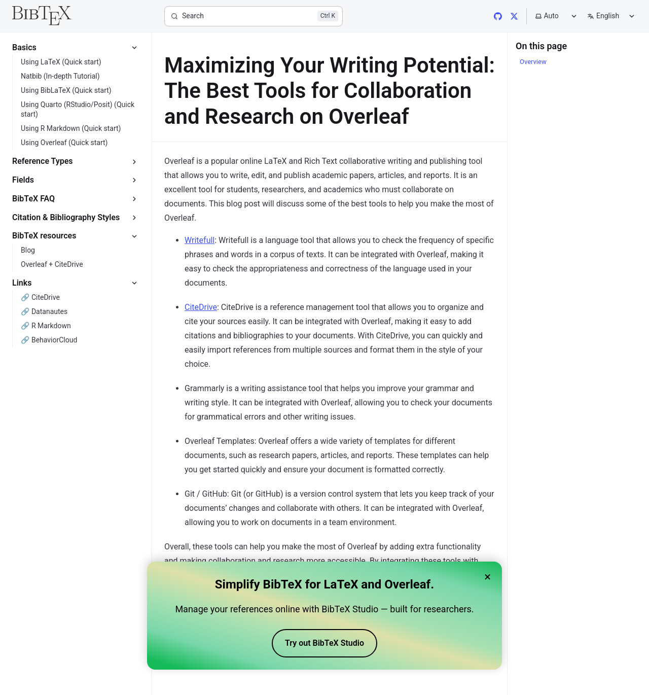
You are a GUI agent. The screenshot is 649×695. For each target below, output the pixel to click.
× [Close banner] (487, 580)
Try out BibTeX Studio (324, 646)
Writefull (199, 240)
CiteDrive (201, 307)
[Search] (253, 16)
